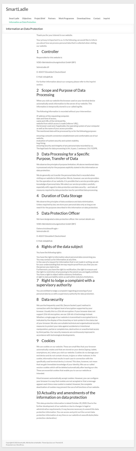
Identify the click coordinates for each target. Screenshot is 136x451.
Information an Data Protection (22, 22)
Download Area (83, 18)
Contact (96, 18)
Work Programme (66, 18)
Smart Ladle (14, 18)
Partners (52, 18)
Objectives (26, 18)
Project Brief (39, 18)
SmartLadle (17, 9)
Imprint (106, 18)
